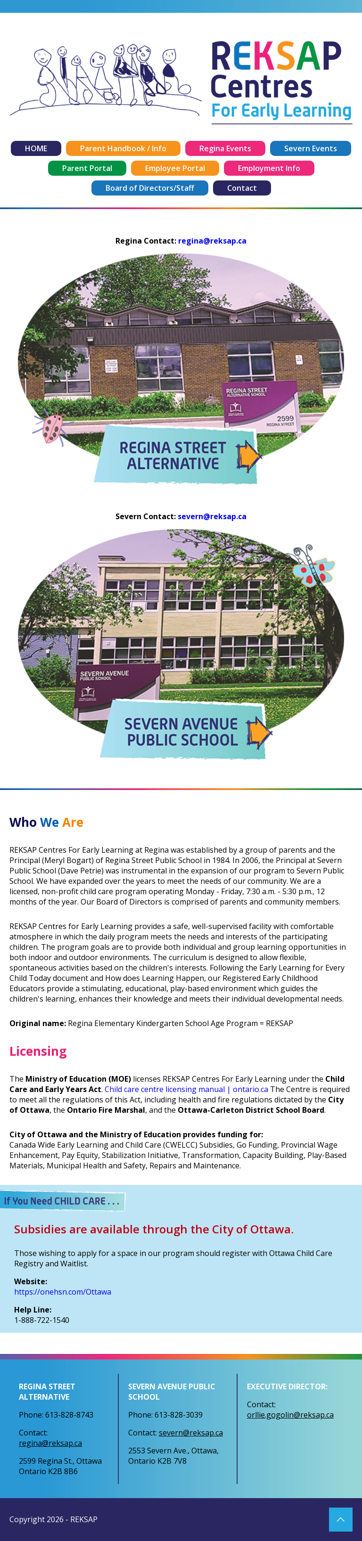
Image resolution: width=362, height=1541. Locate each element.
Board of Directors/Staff (150, 188)
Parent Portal (87, 168)
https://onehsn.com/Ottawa (62, 1292)
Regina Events (225, 148)
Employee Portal (175, 168)
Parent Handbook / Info (123, 148)
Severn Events (310, 148)
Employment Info (269, 168)
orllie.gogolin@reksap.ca (290, 1415)
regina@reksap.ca (212, 241)
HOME (36, 148)
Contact (242, 188)
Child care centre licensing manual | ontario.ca (186, 1089)
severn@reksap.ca (212, 516)
